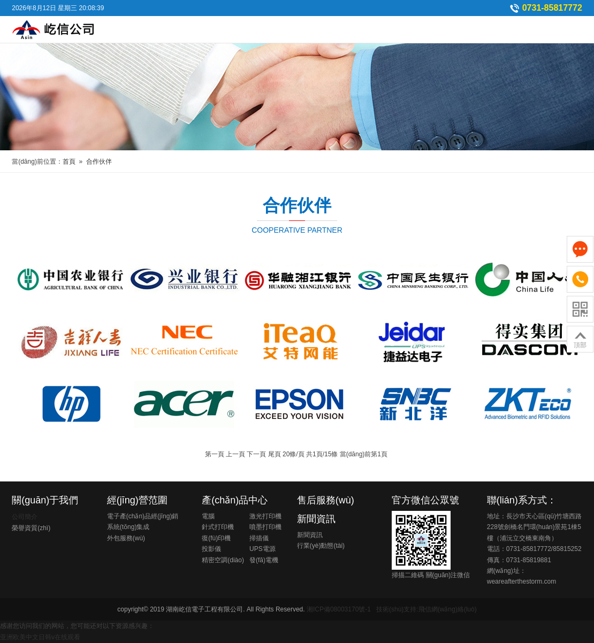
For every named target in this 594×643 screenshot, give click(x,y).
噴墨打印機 (265, 527)
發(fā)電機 (263, 560)
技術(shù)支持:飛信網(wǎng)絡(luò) (426, 609)
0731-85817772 (552, 7)
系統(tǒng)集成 (128, 527)
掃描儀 (259, 538)
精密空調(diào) (223, 560)
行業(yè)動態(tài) (321, 545)
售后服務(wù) (325, 500)
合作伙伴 (99, 161)
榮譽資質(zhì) (31, 528)
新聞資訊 (316, 519)
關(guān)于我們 (45, 500)
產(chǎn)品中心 (235, 500)
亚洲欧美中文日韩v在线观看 (40, 637)
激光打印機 (265, 516)
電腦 (208, 516)
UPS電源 (262, 549)
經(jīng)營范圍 (137, 500)
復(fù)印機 (216, 538)
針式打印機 (218, 527)
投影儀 (211, 549)
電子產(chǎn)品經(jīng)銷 (143, 516)
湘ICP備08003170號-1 (339, 609)
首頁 (69, 161)
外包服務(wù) (126, 538)
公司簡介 (24, 516)
